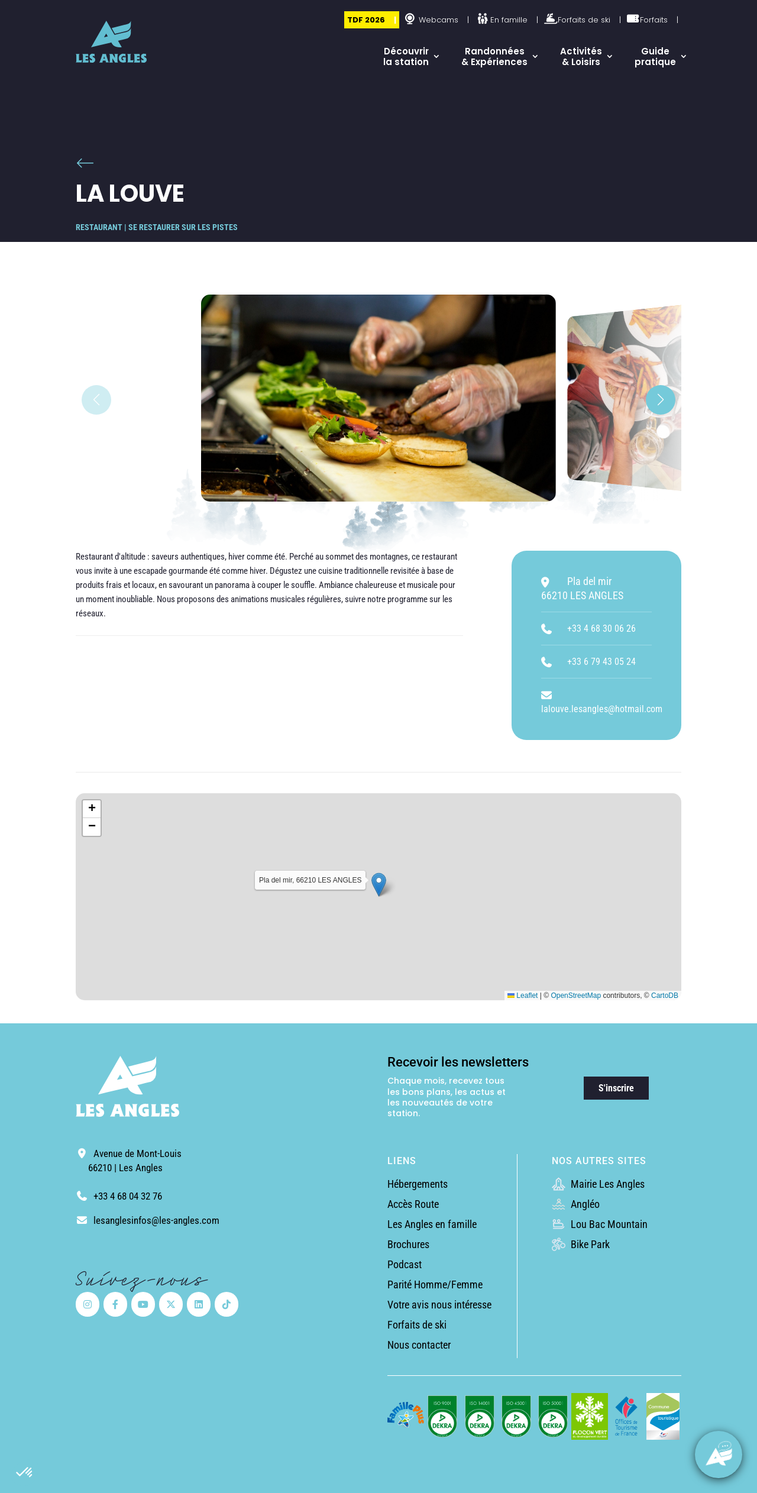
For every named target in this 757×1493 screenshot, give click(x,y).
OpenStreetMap (576, 995)
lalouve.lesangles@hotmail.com (601, 709)
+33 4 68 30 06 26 (601, 628)
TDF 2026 (366, 19)
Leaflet (522, 995)
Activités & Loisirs (581, 56)
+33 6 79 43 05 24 (601, 661)
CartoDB (664, 995)
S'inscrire (616, 1088)
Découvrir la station (406, 56)
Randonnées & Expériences (494, 56)
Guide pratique (655, 56)
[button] (25, 1473)
